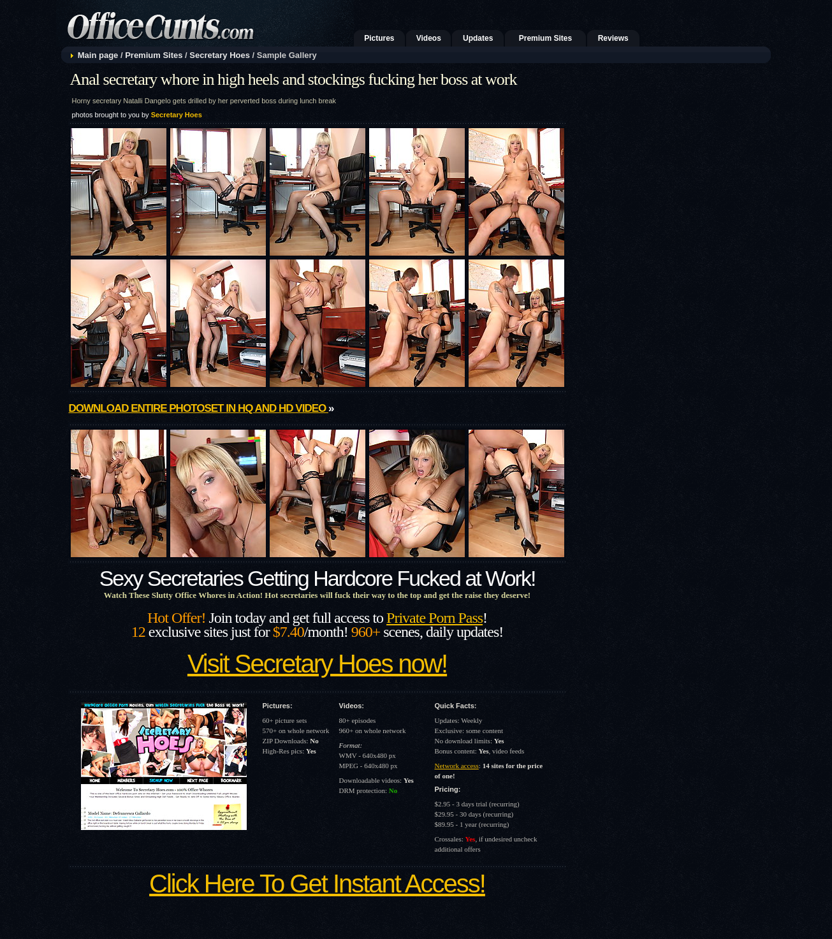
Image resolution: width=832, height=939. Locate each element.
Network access (457, 765)
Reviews (613, 38)
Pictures (379, 38)
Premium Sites (545, 38)
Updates (478, 38)
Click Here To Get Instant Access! (317, 884)
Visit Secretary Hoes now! (317, 664)
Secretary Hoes (219, 55)
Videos (428, 38)
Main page (98, 55)
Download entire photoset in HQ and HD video (198, 408)
